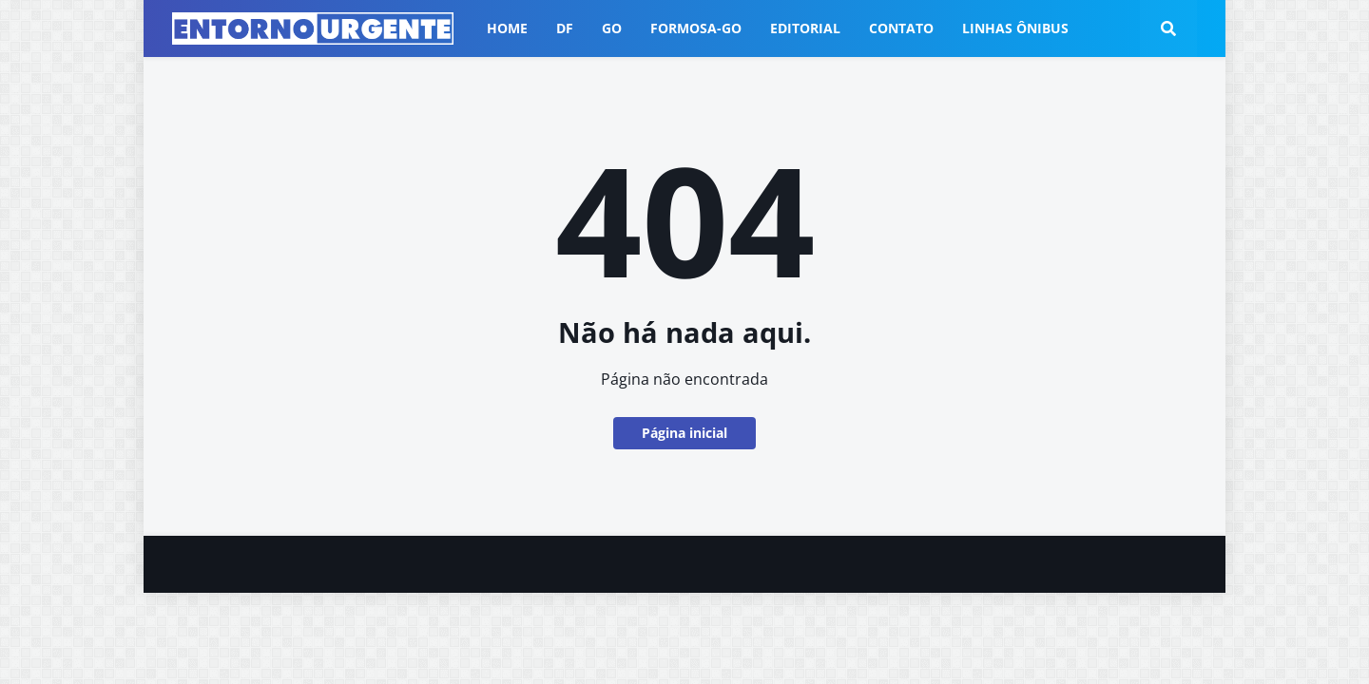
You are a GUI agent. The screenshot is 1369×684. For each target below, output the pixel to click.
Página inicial (684, 433)
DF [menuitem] (564, 28)
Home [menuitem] (507, 28)
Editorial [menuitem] (805, 28)
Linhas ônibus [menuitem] (1015, 28)
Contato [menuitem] (901, 28)
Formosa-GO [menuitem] (696, 28)
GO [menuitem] (612, 28)
